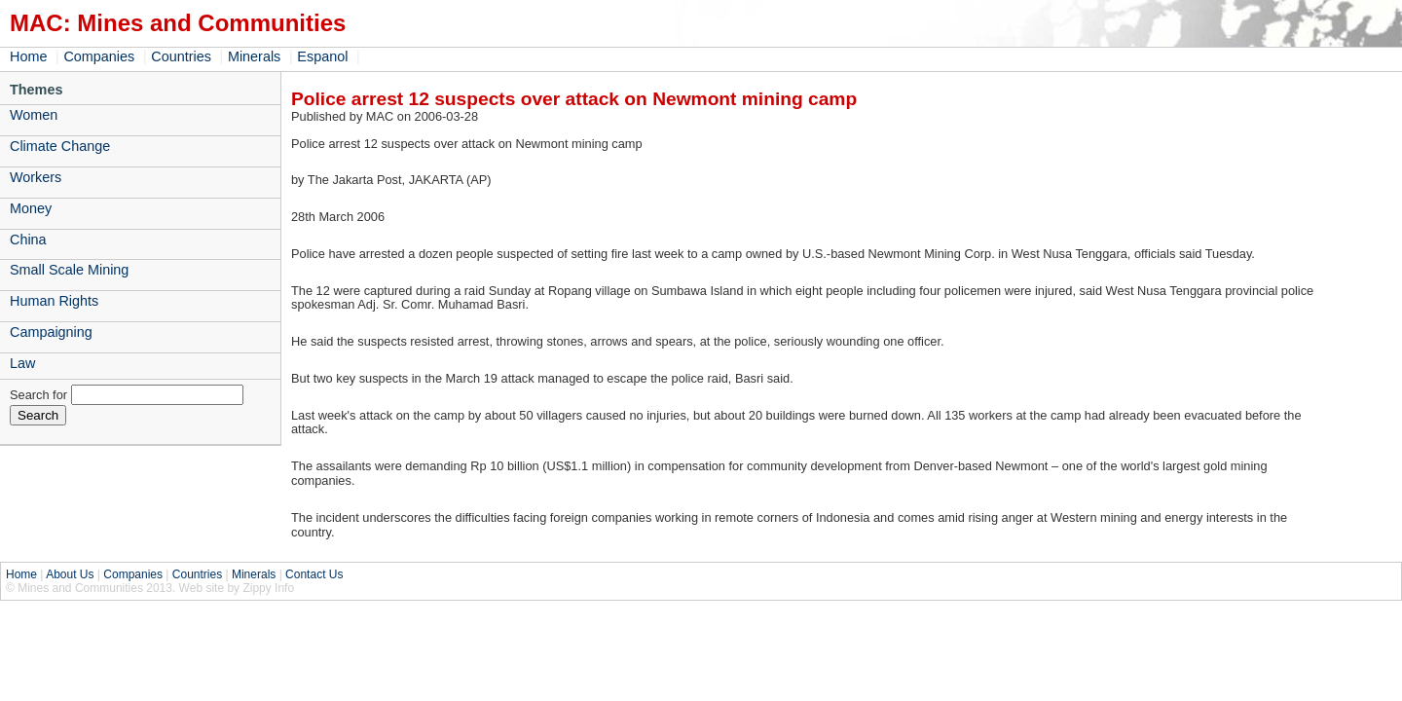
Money (31, 208)
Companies (98, 56)
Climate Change (60, 146)
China (28, 239)
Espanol (322, 56)
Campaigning (51, 332)
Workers (35, 177)
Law (22, 363)
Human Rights (54, 301)
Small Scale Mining (69, 269)
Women (33, 115)
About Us (69, 574)
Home (28, 56)
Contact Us (314, 574)
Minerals (254, 56)
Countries (181, 56)
